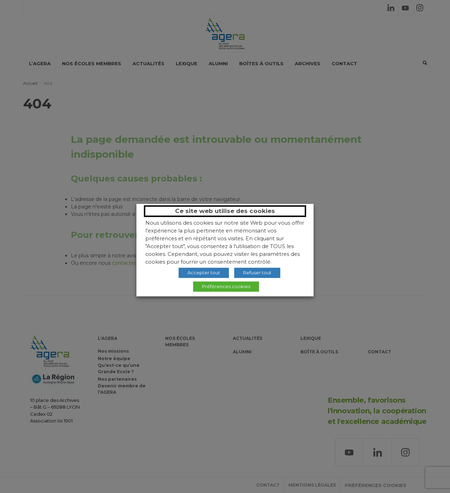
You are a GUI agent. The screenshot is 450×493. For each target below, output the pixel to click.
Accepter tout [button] (203, 272)
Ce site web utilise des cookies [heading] (225, 210)
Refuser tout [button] (257, 272)
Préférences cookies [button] (226, 286)
